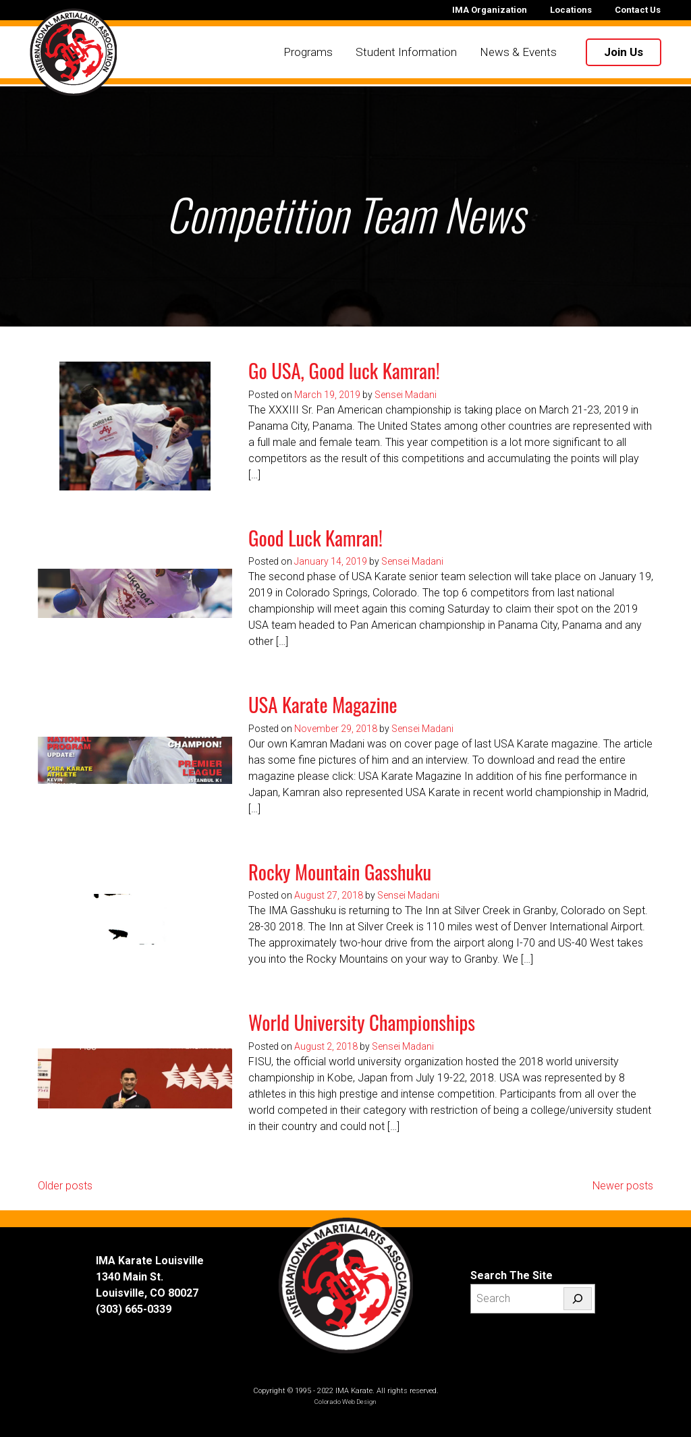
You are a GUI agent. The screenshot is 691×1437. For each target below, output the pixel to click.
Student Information (405, 52)
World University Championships (361, 1022)
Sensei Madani (406, 394)
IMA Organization (489, 10)
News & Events (517, 52)
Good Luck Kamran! (315, 538)
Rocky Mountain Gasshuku (339, 871)
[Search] (577, 1298)
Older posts (65, 1185)
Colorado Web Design (345, 1401)
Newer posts (622, 1185)
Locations (571, 10)
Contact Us (638, 10)
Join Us (622, 52)
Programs (307, 52)
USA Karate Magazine (322, 704)
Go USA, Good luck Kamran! (344, 370)
